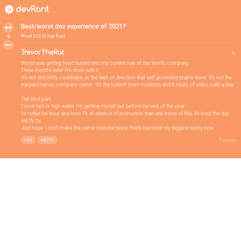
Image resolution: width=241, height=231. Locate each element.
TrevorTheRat (42, 52)
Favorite (227, 140)
